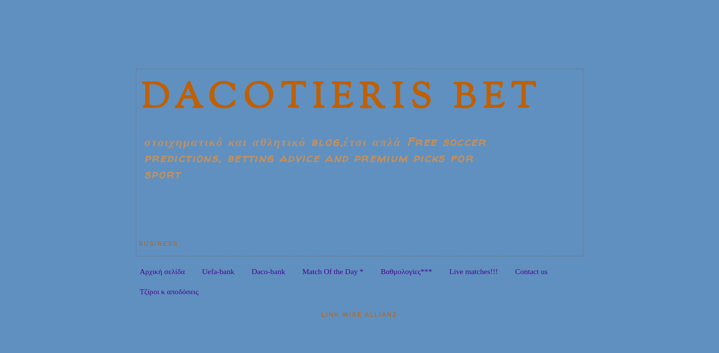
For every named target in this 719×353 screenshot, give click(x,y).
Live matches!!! (473, 271)
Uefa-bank (218, 271)
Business (159, 243)
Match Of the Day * (332, 271)
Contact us (531, 271)
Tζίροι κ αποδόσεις (169, 291)
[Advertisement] (312, 42)
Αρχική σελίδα (162, 271)
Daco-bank (268, 271)
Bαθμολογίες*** (406, 271)
